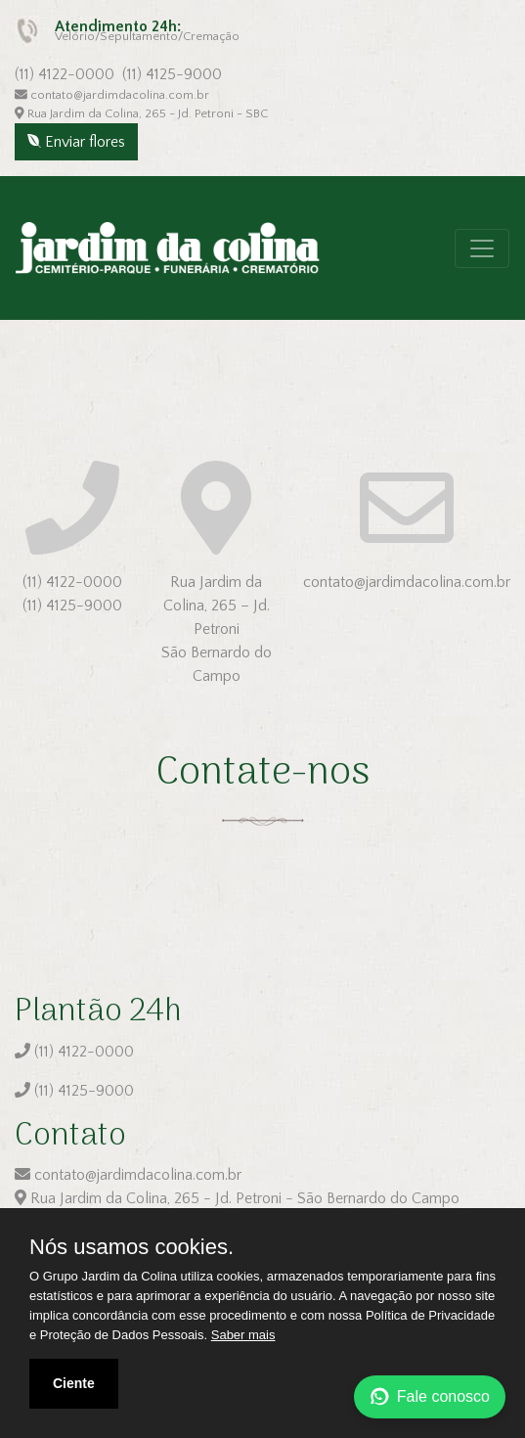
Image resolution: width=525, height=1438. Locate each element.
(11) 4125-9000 (172, 74)
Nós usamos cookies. (131, 1247)
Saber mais (243, 1334)
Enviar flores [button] (76, 142)
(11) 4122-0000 (64, 74)
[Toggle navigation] (482, 248)
